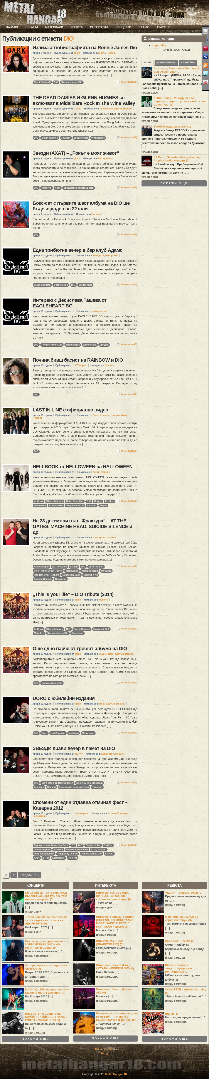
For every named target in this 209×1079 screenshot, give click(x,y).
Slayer (103, 505)
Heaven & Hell (101, 629)
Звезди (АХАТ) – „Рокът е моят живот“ (76, 153)
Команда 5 (58, 857)
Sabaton (91, 505)
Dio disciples (93, 845)
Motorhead (88, 733)
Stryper (109, 853)
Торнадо (97, 787)
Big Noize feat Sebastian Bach (51, 845)
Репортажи (111, 255)
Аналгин (47, 187)
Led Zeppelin (58, 733)
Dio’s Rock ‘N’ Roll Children (57, 783)
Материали (54, 27)
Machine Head (90, 570)
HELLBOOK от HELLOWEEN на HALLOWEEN (83, 466)
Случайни (188, 62)
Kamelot (58, 849)
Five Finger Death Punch (48, 570)
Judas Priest (81, 137)
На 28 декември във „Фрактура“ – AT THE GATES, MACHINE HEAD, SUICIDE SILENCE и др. (82, 526)
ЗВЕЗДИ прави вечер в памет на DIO (74, 748)
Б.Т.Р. (46, 857)
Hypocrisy (159, 45)
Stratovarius (73, 344)
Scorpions (77, 633)
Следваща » (29, 875)
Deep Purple (61, 285)
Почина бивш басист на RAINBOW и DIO (78, 360)
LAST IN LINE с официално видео (70, 410)
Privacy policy (104, 1049)
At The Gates (59, 566)
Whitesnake (98, 137)
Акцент (103, 108)
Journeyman (82, 813)
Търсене (163, 27)
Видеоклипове (101, 415)
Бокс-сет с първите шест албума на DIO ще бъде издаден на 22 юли (81, 205)
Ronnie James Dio (71, 82)
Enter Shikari (96, 566)
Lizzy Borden (98, 849)
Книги (101, 53)
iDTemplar (81, 365)
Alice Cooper (41, 566)
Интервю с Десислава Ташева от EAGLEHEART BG (69, 303)
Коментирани (166, 62)
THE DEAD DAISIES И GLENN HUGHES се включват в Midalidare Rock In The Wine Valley (84, 100)
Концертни (115, 108)
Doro (44, 733)
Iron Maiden (56, 505)
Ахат (58, 187)
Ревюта (76, 27)
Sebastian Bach (71, 575)
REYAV (79, 753)
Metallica (106, 570)
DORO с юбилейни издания (64, 698)
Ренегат (72, 857)
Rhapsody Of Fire (67, 853)
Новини (31, 27)
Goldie (77, 108)
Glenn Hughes (50, 137)
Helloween (40, 505)
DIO (56, 82)
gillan (77, 53)
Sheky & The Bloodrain (89, 783)
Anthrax (38, 501)
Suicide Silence (43, 579)
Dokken (108, 845)
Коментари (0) (129, 137)
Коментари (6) (129, 82)
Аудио (103, 654)
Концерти (123, 27)
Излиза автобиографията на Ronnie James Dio (85, 47)
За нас (144, 27)
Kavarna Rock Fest (77, 849)
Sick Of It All (91, 575)
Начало (12, 27)
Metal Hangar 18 (116, 1074)
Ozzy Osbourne (75, 505)
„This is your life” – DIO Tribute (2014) (73, 594)
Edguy (98, 501)
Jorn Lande (72, 570)
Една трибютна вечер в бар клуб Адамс (77, 250)
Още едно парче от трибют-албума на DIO (80, 648)
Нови (147, 62)
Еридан (104, 344)
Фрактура (60, 579)
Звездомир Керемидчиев (78, 187)
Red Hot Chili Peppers (46, 575)
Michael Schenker (44, 853)
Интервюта (99, 27)
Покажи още (174, 183)
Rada (78, 599)
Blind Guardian (74, 501)
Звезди (51, 787)
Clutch (74, 566)
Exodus (109, 501)
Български (99, 537)
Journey (66, 137)
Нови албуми (119, 415)
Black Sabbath (42, 82)
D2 (73, 845)
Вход (104, 1053)
